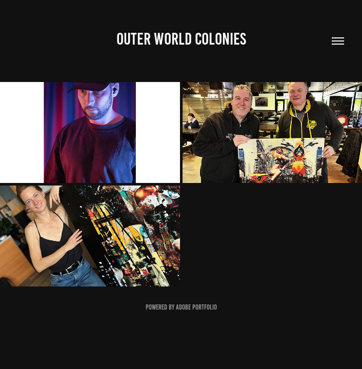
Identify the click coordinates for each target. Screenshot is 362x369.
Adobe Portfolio (196, 307)
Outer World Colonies (181, 39)
